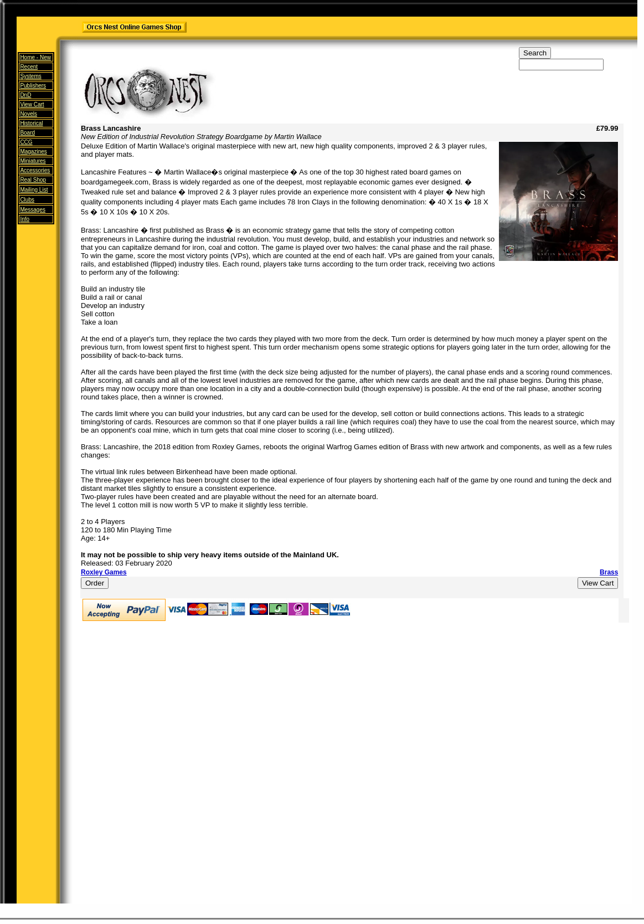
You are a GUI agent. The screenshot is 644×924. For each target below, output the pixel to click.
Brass (609, 572)
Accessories (35, 170)
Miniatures (32, 161)
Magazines (33, 151)
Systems (30, 76)
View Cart (32, 104)
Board (27, 133)
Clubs (27, 200)
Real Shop (33, 180)
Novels (28, 114)
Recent (29, 67)
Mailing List (34, 190)
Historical (31, 123)
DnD (25, 95)
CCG (26, 142)
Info (24, 219)
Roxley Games (104, 572)
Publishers (33, 86)
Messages (32, 210)
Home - (35, 57)
